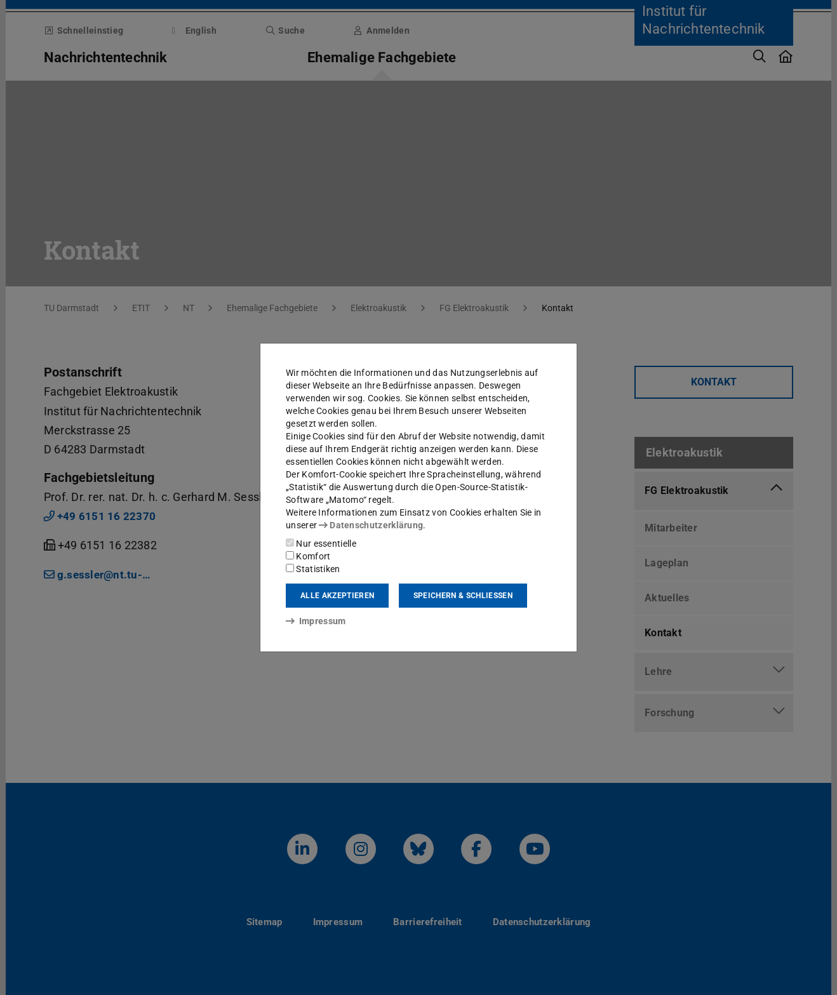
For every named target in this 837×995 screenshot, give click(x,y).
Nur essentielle (321, 543)
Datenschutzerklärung (371, 525)
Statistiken (313, 569)
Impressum (316, 621)
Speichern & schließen (462, 595)
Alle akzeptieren (337, 595)
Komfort (308, 556)
